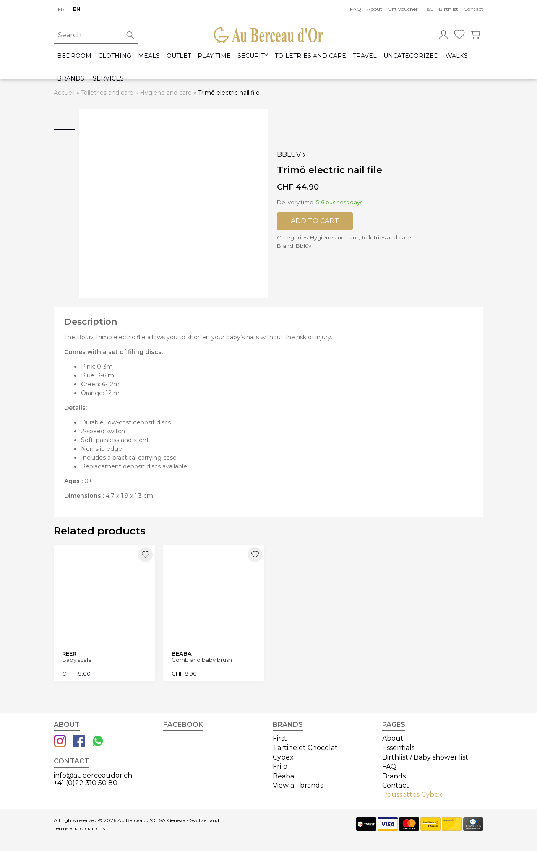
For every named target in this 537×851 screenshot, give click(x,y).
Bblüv (292, 155)
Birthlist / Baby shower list (425, 757)
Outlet (179, 56)
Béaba (283, 776)
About (374, 9)
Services (108, 78)
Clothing (114, 56)
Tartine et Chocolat (305, 748)
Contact (473, 9)
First (280, 738)
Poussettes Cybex (412, 795)
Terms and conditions (79, 828)
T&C (428, 9)
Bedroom (74, 56)
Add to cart (315, 221)
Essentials (398, 748)
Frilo (280, 766)
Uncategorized (411, 56)
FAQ (355, 9)
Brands (70, 78)
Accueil (64, 92)
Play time (214, 56)
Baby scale (77, 660)
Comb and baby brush (202, 660)
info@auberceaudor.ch (93, 775)
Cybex (283, 757)
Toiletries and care (310, 56)
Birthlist (448, 9)
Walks (457, 56)
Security (252, 56)
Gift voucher (403, 9)
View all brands (298, 785)
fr (61, 9)
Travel (365, 56)
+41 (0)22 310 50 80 (85, 783)
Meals (149, 56)
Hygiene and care (166, 92)
